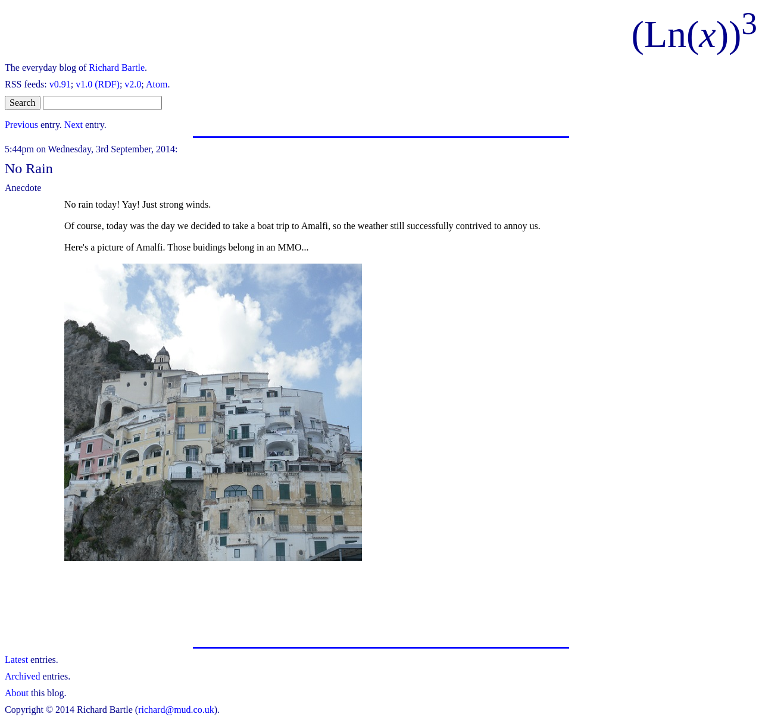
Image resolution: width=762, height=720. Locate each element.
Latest (16, 660)
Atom (156, 84)
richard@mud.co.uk (176, 710)
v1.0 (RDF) (98, 84)
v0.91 (60, 84)
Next (73, 125)
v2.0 (132, 84)
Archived (22, 676)
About (17, 693)
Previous (21, 125)
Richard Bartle (117, 67)
